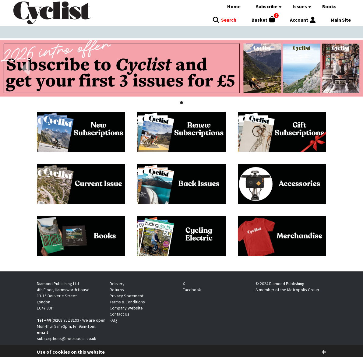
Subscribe (266, 6)
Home (234, 6)
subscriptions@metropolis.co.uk (66, 338)
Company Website (126, 308)
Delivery (117, 283)
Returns (117, 289)
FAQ (113, 320)
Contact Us (119, 314)
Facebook (192, 289)
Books (329, 6)
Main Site (341, 20)
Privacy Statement (126, 296)
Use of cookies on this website (71, 352)
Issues (300, 6)
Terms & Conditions (127, 302)
